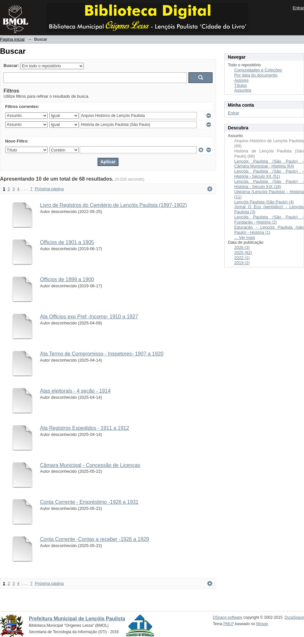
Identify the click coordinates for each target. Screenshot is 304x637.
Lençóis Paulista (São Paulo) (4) (264, 202)
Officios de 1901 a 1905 (67, 242)
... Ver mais (244, 237)
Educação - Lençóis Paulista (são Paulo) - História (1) (269, 230)
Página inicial (12, 39)
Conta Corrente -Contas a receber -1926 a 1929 (94, 539)
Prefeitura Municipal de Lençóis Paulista (77, 618)
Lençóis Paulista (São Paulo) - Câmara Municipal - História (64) (269, 164)
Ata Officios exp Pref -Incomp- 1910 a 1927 (89, 316)
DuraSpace (294, 617)
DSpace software (227, 617)
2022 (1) (242, 257)
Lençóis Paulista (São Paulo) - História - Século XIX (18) (269, 184)
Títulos (240, 85)
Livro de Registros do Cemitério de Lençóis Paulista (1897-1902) (113, 205)
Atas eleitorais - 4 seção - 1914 (75, 391)
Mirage (262, 624)
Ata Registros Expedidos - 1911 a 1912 (84, 428)
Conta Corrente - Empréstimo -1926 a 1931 (89, 502)
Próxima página (49, 188)
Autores (241, 80)
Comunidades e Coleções (258, 70)
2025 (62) (243, 252)
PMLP (228, 624)
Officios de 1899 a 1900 (67, 279)
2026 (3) (242, 247)
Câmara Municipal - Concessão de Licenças (90, 465)
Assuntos (242, 90)
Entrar (298, 7)
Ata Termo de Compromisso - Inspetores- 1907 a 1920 (102, 353)
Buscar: (11, 65)
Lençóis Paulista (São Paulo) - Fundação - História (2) (269, 220)
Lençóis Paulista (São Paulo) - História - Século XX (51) (269, 174)
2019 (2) (242, 262)
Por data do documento (255, 75)
